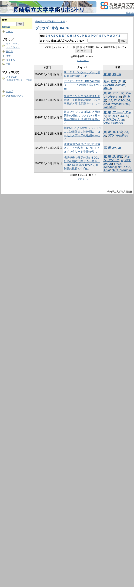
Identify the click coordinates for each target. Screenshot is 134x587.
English (130, 12)
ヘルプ (9, 91)
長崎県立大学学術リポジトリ (50, 21)
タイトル (10, 60)
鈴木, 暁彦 (109, 81)
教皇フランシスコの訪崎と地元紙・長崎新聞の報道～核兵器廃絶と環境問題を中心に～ (82, 100)
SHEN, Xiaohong (112, 165)
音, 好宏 (113, 116)
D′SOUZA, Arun (113, 119)
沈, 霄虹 (117, 156)
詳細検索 (6, 27)
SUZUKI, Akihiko (114, 85)
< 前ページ (83, 60)
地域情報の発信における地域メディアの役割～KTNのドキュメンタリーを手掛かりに (82, 148)
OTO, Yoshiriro (113, 122)
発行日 (9, 51)
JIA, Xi (116, 74)
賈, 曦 (107, 74)
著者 (8, 55)
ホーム (9, 31)
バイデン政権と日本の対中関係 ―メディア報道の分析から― (82, 85)
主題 (8, 64)
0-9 (48, 35)
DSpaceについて (14, 95)
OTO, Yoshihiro (118, 135)
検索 (4, 20)
